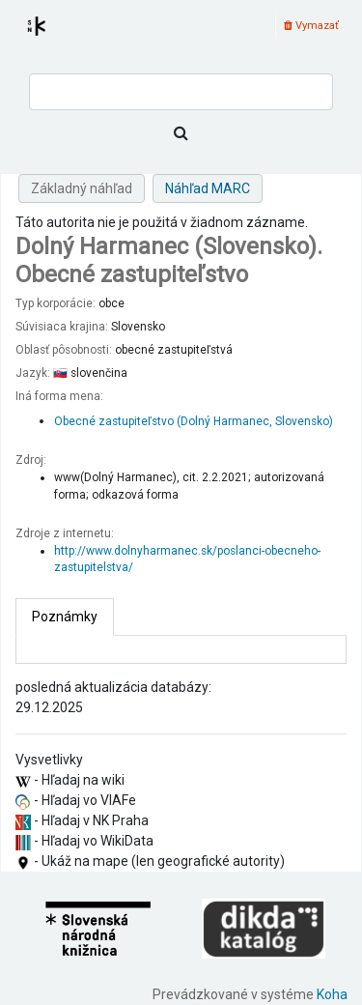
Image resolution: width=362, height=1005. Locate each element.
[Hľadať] (181, 133)
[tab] (64, 617)
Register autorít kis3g (54, 37)
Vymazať (311, 25)
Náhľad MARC (207, 188)
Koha (332, 994)
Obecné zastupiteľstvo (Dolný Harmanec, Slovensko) (193, 421)
